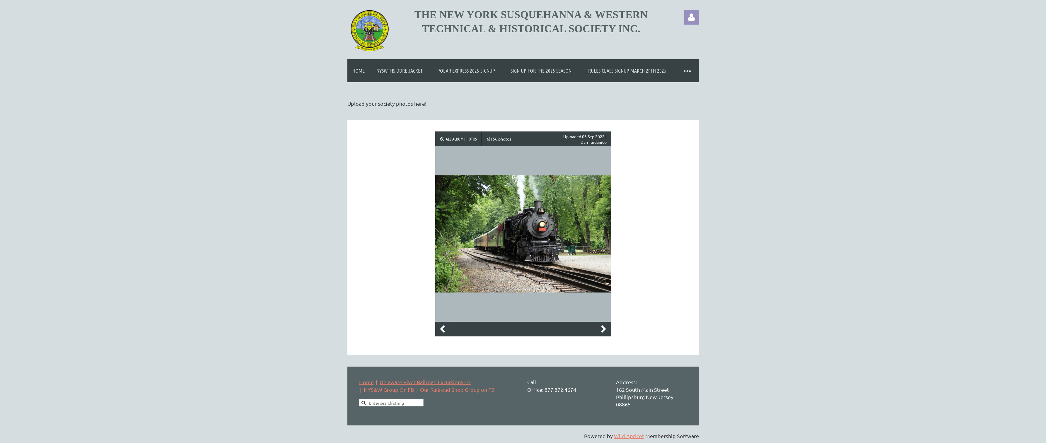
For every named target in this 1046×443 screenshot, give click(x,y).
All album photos (461, 138)
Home (366, 382)
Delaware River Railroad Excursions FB (425, 382)
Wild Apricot (629, 436)
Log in (691, 17)
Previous (442, 329)
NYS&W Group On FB (389, 389)
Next (603, 329)
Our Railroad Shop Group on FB (457, 389)
